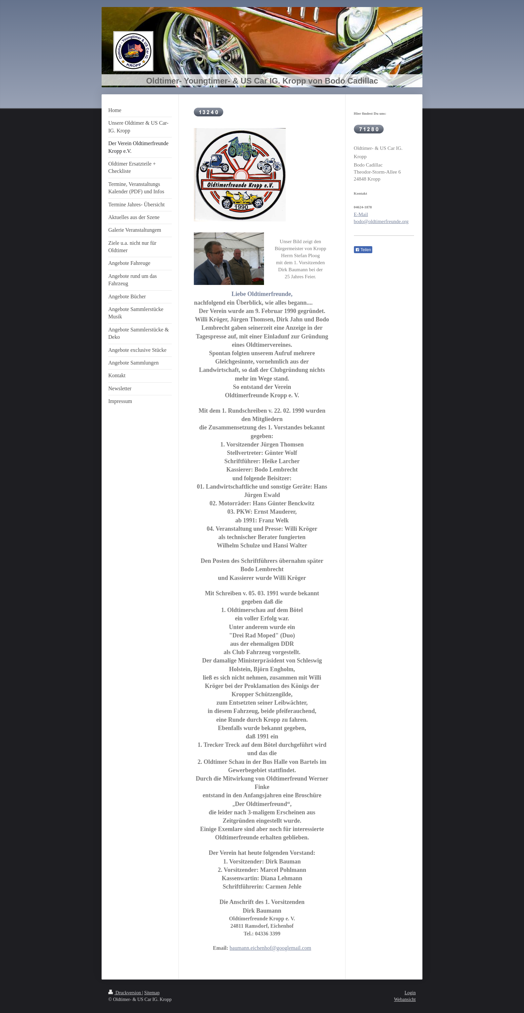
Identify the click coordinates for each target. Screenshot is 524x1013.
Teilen (363, 249)
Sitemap (152, 992)
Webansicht (405, 999)
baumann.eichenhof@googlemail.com (270, 948)
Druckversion (125, 992)
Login (410, 992)
